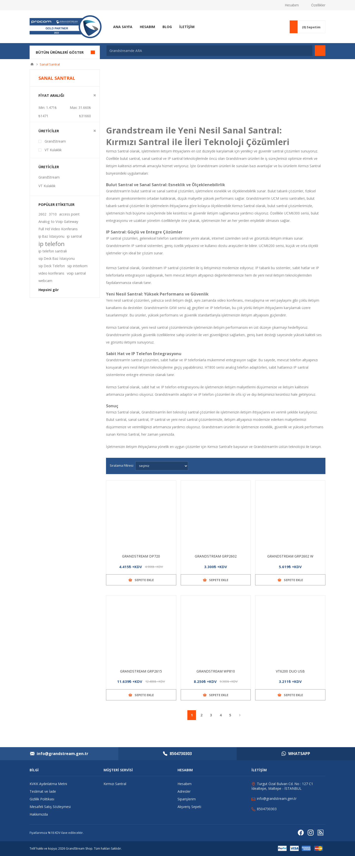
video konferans (51, 273)
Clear (95, 95)
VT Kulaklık (53, 150)
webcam (45, 280)
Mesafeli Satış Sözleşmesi (50, 806)
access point (69, 214)
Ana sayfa (32, 64)
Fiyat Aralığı (51, 95)
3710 (53, 214)
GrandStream (55, 141)
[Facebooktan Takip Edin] (301, 833)
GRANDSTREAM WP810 (215, 671)
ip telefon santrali (52, 251)
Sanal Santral (251, 130)
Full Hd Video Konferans (58, 229)
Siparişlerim (187, 799)
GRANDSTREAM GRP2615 (141, 671)
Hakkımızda (39, 814)
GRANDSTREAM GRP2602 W (290, 556)
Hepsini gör (48, 289)
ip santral (74, 236)
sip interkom (77, 265)
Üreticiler (48, 130)
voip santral (76, 273)
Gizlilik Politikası (42, 799)
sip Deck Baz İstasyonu (56, 258)
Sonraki (239, 715)
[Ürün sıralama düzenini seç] (161, 465)
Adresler (184, 791)
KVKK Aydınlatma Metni (48, 783)
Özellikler (318, 5)
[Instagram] (311, 833)
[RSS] (320, 833)
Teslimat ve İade (43, 791)
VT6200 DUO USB (290, 671)
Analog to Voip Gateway (58, 221)
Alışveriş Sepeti (189, 806)
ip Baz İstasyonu (51, 236)
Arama (320, 50)
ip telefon (51, 243)
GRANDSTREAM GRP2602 (216, 556)
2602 (42, 214)
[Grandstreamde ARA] (209, 50)
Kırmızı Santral (118, 412)
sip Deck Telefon (51, 265)
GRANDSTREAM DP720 (141, 556)
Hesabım (292, 5)
